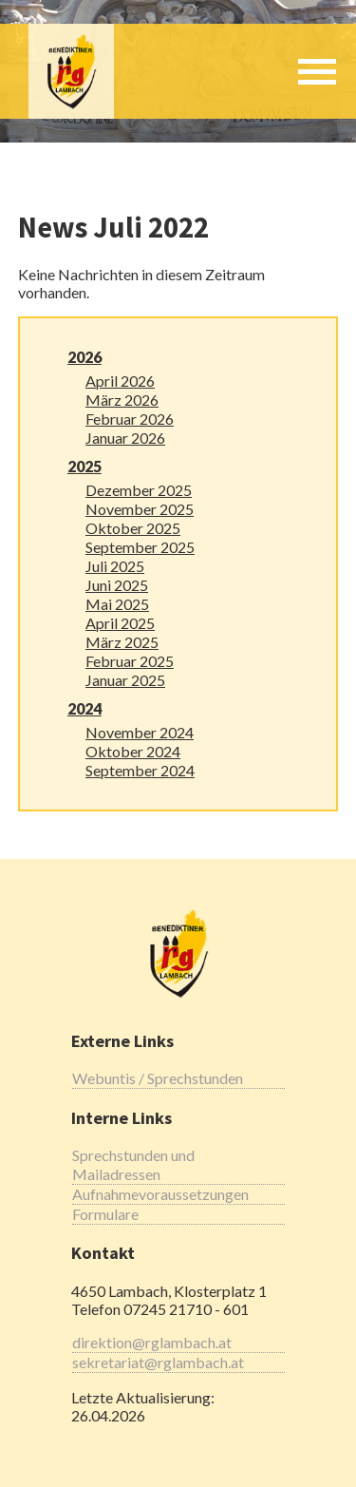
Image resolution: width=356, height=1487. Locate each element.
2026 (84, 357)
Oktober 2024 (132, 751)
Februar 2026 (129, 419)
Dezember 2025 (138, 490)
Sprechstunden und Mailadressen (133, 1164)
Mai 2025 (117, 604)
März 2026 (122, 400)
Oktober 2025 (132, 528)
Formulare (105, 1214)
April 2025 (120, 623)
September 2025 (140, 547)
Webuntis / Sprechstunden (157, 1078)
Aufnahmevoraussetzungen (160, 1194)
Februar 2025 (129, 661)
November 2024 (139, 732)
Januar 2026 (125, 438)
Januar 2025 (125, 680)
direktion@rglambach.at (152, 1342)
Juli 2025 (114, 566)
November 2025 (139, 509)
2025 (84, 466)
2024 (84, 708)
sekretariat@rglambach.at (158, 1362)
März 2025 (122, 642)
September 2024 (140, 770)
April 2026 (120, 381)
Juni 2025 (116, 585)
